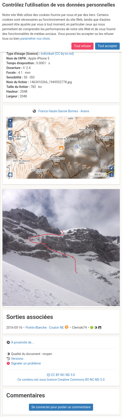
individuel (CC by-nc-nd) (57, 53)
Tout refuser (82, 46)
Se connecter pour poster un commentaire (61, 407)
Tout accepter (107, 46)
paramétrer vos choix (35, 38)
